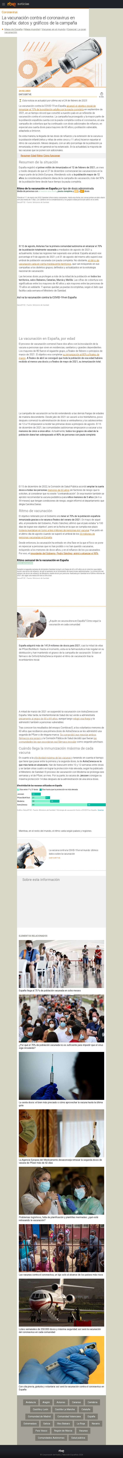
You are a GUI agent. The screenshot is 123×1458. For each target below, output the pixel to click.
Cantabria (92, 1407)
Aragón (46, 1407)
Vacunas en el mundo (54, 29)
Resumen (25, 155)
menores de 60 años (58, 495)
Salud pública (78, 1442)
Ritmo (40, 155)
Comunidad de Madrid (39, 1421)
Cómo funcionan (51, 155)
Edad (33, 155)
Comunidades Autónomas (51, 1442)
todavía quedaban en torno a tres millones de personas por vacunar (54, 535)
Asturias (61, 1407)
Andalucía (31, 1407)
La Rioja (81, 1428)
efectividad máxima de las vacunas (52, 762)
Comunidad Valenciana (69, 1421)
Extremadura (30, 1428)
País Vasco (41, 1435)
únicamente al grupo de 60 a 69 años (38, 723)
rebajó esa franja (82, 723)
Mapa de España (13, 29)
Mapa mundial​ (32, 29)
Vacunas (83, 1435)
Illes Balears (63, 1428)
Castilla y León (40, 1414)
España (91, 1421)
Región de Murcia (63, 1435)
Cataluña (86, 1414)
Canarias (76, 1407)
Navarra (96, 1428)
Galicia (46, 1428)
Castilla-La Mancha (65, 1414)
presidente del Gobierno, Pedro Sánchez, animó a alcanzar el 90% (64, 558)
